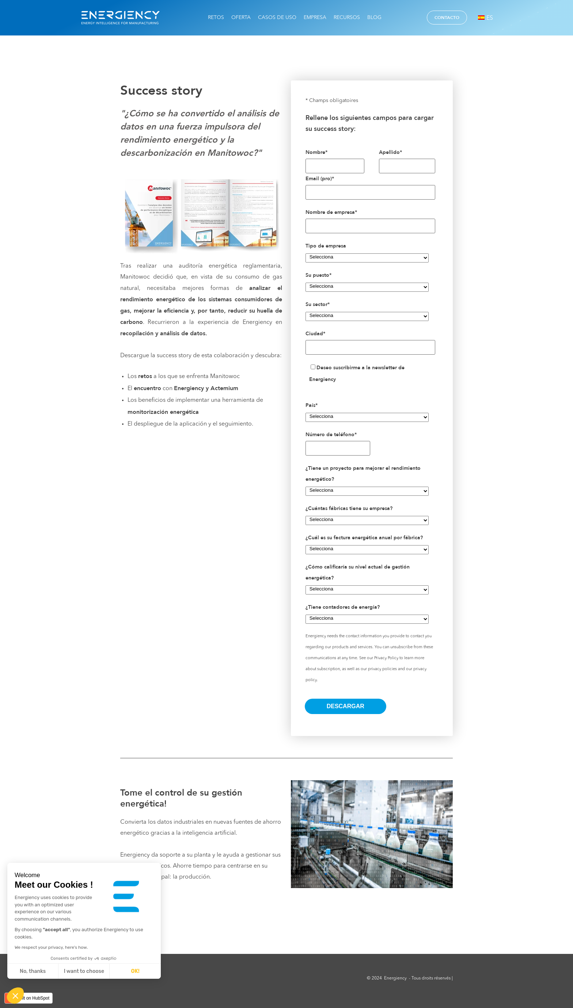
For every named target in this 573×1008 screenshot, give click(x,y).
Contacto (447, 17)
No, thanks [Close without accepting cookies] (33, 971)
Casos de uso (277, 17)
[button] (15, 995)
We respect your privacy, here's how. (51, 947)
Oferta (241, 17)
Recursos (347, 17)
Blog (374, 17)
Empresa (315, 17)
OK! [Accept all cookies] (135, 971)
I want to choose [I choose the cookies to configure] (84, 971)
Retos (216, 17)
